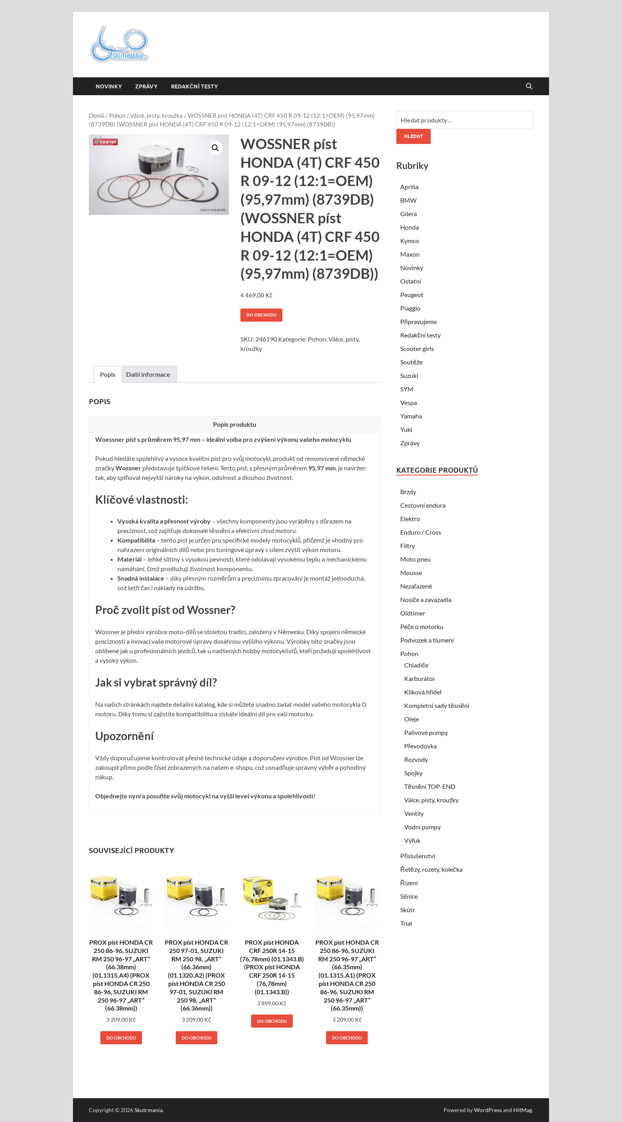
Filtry (407, 545)
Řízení (409, 882)
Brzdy (408, 491)
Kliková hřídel (423, 692)
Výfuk (412, 840)
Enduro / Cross (420, 532)
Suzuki (409, 375)
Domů (96, 115)
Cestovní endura (422, 505)
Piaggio (410, 308)
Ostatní (410, 281)
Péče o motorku (421, 626)
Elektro (410, 518)
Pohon (117, 115)
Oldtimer (412, 613)
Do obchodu (261, 315)
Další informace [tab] (148, 374)
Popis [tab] (107, 374)
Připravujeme (418, 321)
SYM (406, 389)
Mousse (411, 572)
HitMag (522, 1110)
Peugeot (411, 294)
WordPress (488, 1110)
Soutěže (411, 362)
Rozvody (416, 759)
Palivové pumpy (426, 732)
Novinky (109, 86)
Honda (409, 227)
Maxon (410, 254)
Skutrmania (148, 1110)
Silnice (409, 896)
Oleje (411, 719)
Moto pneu (415, 559)
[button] (215, 148)
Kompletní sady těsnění (436, 705)
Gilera (408, 213)
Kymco (409, 240)
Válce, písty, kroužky (156, 115)
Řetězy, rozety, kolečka (431, 869)
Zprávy (146, 86)
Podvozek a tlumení (427, 640)
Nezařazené (416, 586)
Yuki (406, 429)
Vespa (408, 402)
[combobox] (464, 120)
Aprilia (409, 186)
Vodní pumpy (422, 826)
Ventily (414, 813)
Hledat (413, 136)
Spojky (413, 773)
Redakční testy (194, 86)
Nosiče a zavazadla (425, 599)
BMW (408, 200)
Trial (406, 923)
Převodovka (420, 746)
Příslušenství (417, 855)
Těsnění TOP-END (429, 786)
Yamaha (411, 416)
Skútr (407, 909)
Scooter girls (417, 348)
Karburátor (419, 678)
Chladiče (416, 665)
